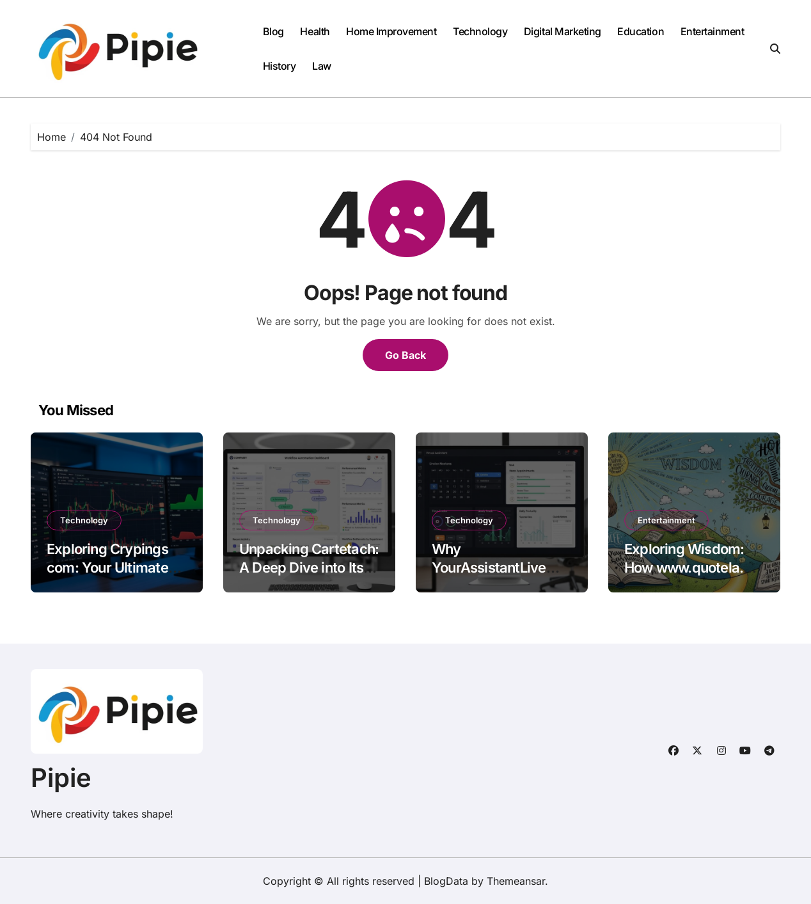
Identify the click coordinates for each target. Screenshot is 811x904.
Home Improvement (391, 31)
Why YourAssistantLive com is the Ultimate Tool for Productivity (496, 576)
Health (314, 31)
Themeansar (516, 881)
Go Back (405, 355)
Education (640, 31)
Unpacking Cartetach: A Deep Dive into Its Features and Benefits (309, 567)
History (279, 65)
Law (321, 65)
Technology (480, 31)
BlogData (446, 881)
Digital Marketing (562, 31)
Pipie (61, 777)
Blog (273, 31)
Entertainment (712, 31)
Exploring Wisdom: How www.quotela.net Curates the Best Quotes (694, 576)
